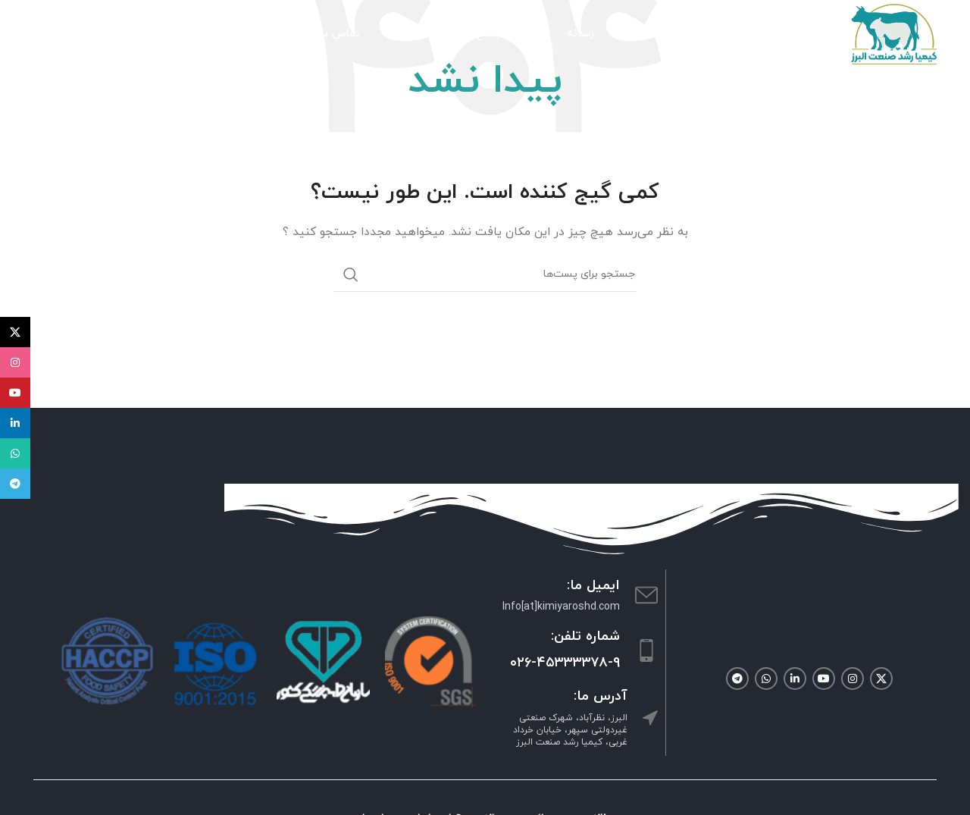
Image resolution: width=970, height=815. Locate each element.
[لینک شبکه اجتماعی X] (881, 678)
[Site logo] (894, 33)
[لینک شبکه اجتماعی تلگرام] (737, 678)
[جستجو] (143, 34)
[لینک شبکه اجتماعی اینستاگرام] (852, 678)
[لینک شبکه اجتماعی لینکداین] (795, 678)
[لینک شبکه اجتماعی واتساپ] (766, 678)
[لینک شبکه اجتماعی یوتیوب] (823, 678)
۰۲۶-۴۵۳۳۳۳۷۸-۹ (565, 663)
